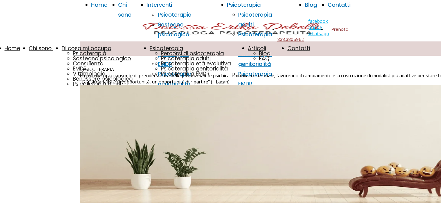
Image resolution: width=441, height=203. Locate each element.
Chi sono (41, 48)
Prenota (337, 29)
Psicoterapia (175, 15)
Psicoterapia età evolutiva (196, 63)
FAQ (264, 58)
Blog (311, 5)
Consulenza (88, 63)
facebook (318, 21)
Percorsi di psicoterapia (192, 53)
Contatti (339, 5)
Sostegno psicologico (102, 58)
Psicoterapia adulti (186, 58)
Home (99, 5)
